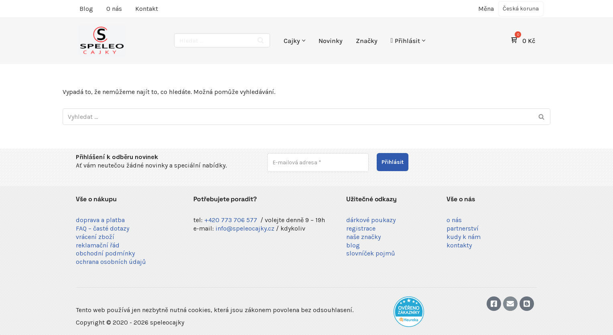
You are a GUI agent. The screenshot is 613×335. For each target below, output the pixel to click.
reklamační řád (98, 245)
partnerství (463, 228)
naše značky (363, 237)
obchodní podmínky (105, 253)
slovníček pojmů (370, 253)
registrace (361, 228)
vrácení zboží (95, 237)
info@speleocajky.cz (244, 228)
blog (353, 245)
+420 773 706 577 (230, 220)
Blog (86, 8)
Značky (367, 41)
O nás (114, 8)
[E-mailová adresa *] (318, 162)
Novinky (331, 41)
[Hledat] (213, 40)
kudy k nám (464, 237)
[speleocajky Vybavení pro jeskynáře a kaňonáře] (102, 41)
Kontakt (146, 8)
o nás (454, 220)
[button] (303, 40)
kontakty (459, 245)
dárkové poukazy (371, 220)
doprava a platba (100, 220)
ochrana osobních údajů (111, 262)
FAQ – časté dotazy (102, 228)
